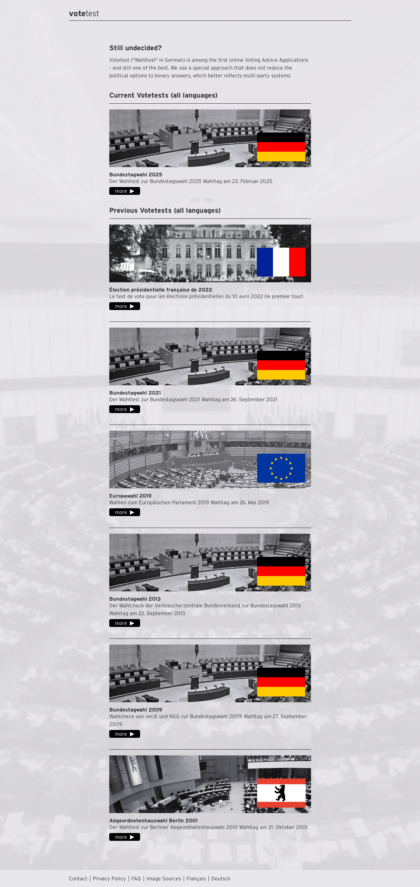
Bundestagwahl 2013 (135, 599)
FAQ (136, 878)
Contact (78, 878)
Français (196, 878)
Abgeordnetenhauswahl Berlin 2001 (153, 820)
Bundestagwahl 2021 (135, 392)
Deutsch (220, 878)
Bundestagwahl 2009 (135, 709)
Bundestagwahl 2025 (135, 174)
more (121, 191)
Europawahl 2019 (130, 495)
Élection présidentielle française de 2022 (160, 289)
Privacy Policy (109, 878)
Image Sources (163, 878)
